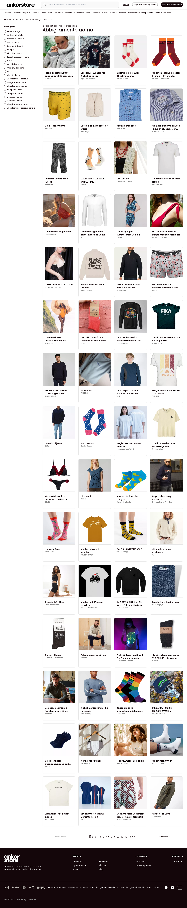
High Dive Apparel (88, 79)
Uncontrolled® (158, 449)
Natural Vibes (122, 79)
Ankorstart (140, 861)
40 (126, 837)
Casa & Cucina (39, 12)
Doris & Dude (50, 552)
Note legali (61, 887)
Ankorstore (9, 19)
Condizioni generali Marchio (132, 887)
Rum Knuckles (122, 608)
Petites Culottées (159, 237)
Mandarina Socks (123, 502)
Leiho (83, 343)
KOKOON (48, 79)
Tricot (154, 555)
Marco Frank (157, 184)
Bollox (154, 290)
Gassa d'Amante (123, 820)
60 (133, 837)
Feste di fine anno (163, 12)
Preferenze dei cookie (78, 887)
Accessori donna (13, 101)
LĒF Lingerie (85, 763)
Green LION (121, 290)
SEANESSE (49, 343)
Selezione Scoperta (21, 12)
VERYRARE (49, 184)
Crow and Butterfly (89, 608)
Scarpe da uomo (13, 90)
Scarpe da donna (13, 93)
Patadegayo (157, 605)
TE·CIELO (84, 393)
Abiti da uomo (12, 42)
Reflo (83, 820)
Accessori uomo (13, 97)
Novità (8, 12)
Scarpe (9, 50)
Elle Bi (47, 502)
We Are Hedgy (122, 552)
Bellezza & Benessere (74, 12)
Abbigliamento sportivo (16, 79)
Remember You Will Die (125, 449)
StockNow (156, 816)
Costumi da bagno (14, 68)
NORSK (155, 661)
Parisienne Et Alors (124, 181)
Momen (84, 658)
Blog (101, 869)
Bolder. (119, 237)
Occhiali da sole (13, 64)
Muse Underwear (52, 605)
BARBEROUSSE (158, 763)
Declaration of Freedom (162, 502)
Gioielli (105, 12)
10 (114, 837)
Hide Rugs (85, 132)
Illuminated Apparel (124, 661)
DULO (83, 237)
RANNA (83, 184)
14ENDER (155, 396)
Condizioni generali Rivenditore (104, 887)
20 (118, 837)
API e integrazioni (143, 865)
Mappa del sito (153, 887)
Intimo (8, 71)
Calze (8, 61)
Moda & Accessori (118, 12)
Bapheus (48, 714)
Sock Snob (120, 714)
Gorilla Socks (86, 446)
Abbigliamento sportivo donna (19, 108)
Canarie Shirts (158, 132)
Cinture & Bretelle (13, 35)
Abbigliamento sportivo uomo (19, 104)
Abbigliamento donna (15, 86)
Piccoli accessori (13, 53)
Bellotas (48, 128)
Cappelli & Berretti (14, 39)
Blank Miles (49, 820)
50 (130, 837)
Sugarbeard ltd (158, 714)
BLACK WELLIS (50, 396)
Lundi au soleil (122, 763)
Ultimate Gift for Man (54, 658)
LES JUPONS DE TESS (53, 287)
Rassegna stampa (103, 863)
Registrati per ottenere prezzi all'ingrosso (63, 26)
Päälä (83, 499)
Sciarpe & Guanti (13, 46)
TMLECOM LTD (122, 343)
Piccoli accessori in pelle (16, 57)
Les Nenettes (50, 234)
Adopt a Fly (157, 343)
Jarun (47, 767)
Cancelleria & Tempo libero (140, 12)
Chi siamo (77, 861)
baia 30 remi (121, 128)
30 (122, 837)
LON (118, 396)
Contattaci (177, 861)
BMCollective (86, 290)
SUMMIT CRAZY (87, 555)
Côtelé (48, 446)
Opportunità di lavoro (79, 867)
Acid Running (86, 714)
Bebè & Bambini (93, 12)
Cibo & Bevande (55, 12)
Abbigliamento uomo (15, 82)
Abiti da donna (12, 75)
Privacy (51, 887)
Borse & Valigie (12, 31)
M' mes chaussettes (160, 79)
